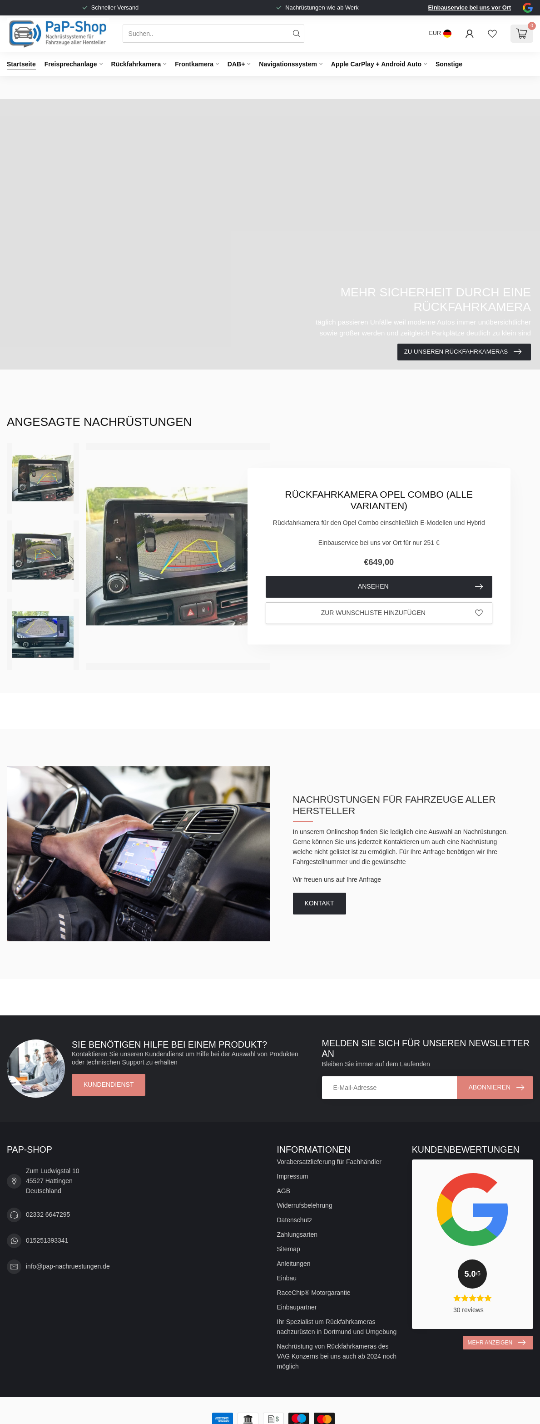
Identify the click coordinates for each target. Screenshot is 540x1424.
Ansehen (420, 587)
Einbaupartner (297, 1307)
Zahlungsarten (297, 1234)
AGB (284, 1190)
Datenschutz (294, 1220)
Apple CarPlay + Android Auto (376, 64)
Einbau (287, 1278)
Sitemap (288, 1249)
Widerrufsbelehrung (304, 1205)
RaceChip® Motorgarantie (314, 1292)
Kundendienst (109, 1084)
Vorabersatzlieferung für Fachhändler (329, 1161)
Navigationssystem (288, 64)
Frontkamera (194, 64)
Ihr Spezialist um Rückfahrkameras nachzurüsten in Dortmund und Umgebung (337, 1326)
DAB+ (236, 64)
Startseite (21, 64)
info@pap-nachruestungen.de (68, 1266)
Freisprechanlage (71, 64)
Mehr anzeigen (496, 1342)
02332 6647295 (48, 1214)
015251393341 (47, 1240)
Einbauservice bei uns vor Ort (469, 7)
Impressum (292, 1176)
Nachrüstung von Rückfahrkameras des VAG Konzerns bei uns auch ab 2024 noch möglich (337, 1356)
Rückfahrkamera (136, 64)
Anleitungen (294, 1263)
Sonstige (449, 64)
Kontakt (319, 903)
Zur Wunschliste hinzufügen (402, 613)
